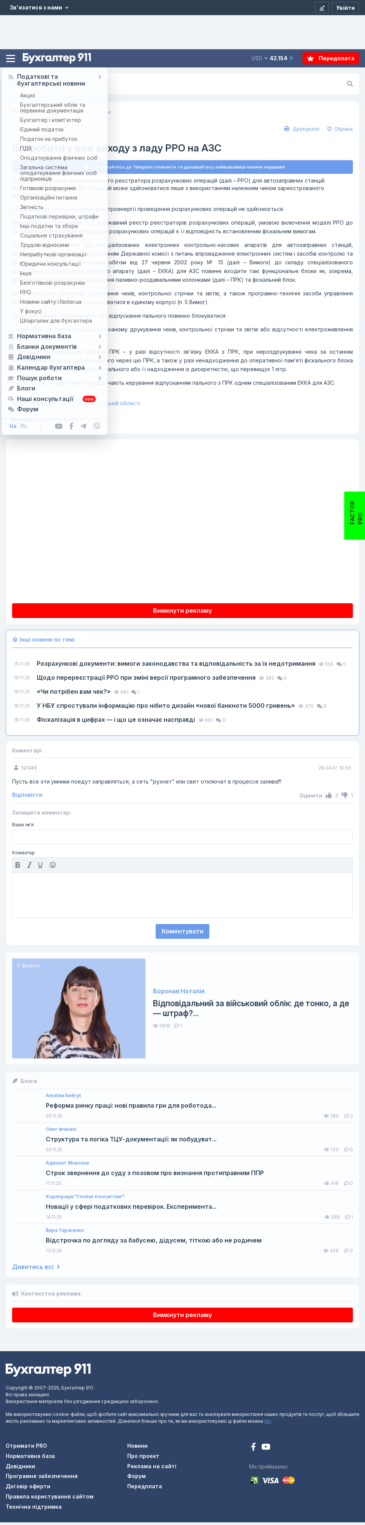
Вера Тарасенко (65, 1233)
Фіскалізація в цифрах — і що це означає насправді (117, 722)
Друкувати (300, 129)
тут (267, 1424)
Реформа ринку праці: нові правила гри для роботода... (131, 1108)
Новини (137, 1448)
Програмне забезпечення (42, 1479)
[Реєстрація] (322, 7)
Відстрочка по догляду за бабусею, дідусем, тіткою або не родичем (154, 1243)
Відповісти (27, 798)
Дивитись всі (36, 1269)
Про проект (143, 1458)
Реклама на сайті (151, 1469)
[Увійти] (345, 7)
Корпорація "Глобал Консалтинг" (85, 1199)
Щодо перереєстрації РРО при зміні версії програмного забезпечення (147, 680)
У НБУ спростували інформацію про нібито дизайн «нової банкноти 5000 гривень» (166, 708)
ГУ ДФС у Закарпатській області (76, 406)
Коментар (23, 855)
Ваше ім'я (23, 827)
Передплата (330, 58)
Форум (136, 1479)
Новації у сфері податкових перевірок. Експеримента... (131, 1209)
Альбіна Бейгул (63, 1098)
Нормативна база (30, 1458)
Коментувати (182, 934)
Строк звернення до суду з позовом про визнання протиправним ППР (155, 1176)
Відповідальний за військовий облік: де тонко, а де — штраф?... (251, 1011)
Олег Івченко (61, 1132)
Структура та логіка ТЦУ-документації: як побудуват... (131, 1142)
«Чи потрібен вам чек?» (74, 694)
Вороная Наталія (178, 994)
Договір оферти (28, 1489)
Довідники (20, 1469)
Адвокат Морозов (67, 1165)
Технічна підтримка (34, 1509)
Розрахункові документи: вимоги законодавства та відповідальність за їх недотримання (177, 666)
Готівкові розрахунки (59, 423)
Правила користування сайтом (50, 1499)
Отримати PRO (26, 1448)
